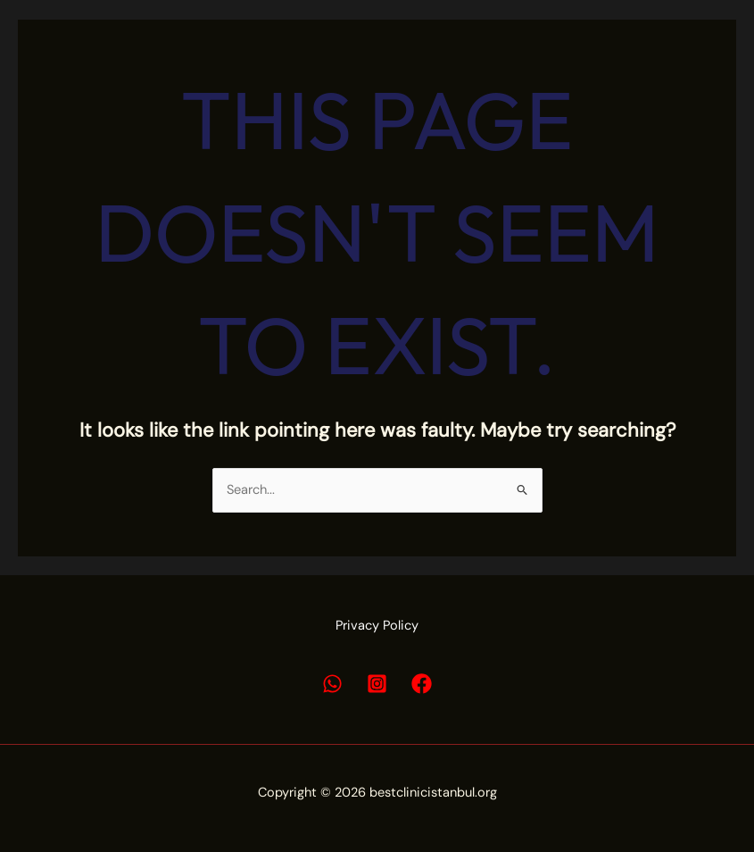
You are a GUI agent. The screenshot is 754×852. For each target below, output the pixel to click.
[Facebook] (421, 683)
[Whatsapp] (332, 683)
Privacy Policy (377, 625)
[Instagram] (377, 683)
